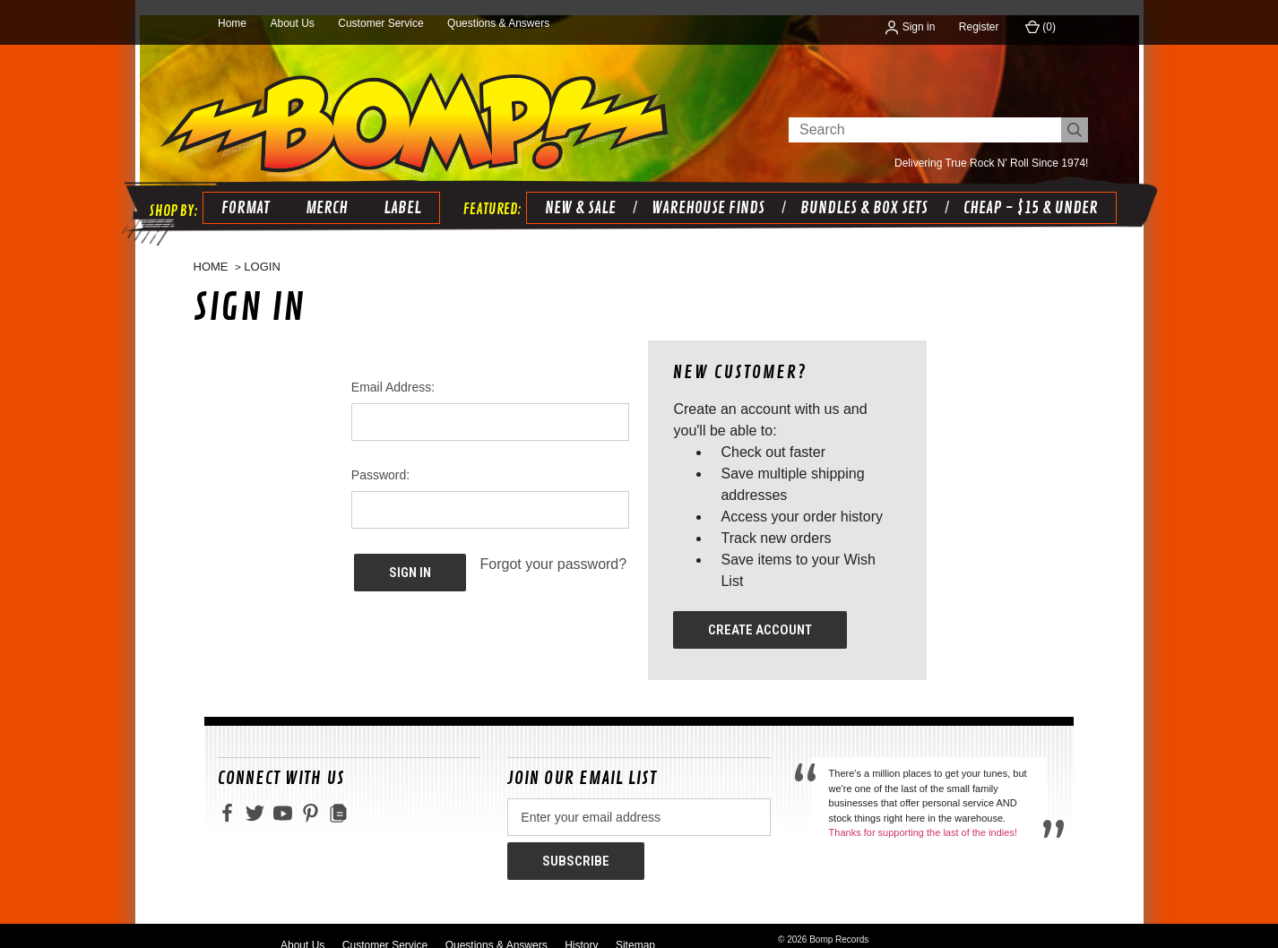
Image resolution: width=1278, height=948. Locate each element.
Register (979, 27)
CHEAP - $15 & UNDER (1026, 193)
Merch (322, 193)
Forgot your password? (553, 549)
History (581, 924)
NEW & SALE (575, 193)
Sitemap (635, 924)
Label (398, 193)
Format (241, 193)
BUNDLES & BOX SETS (859, 193)
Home (232, 23)
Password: (380, 460)
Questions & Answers (498, 23)
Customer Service (380, 23)
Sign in (910, 27)
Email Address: (393, 373)
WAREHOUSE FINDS (703, 193)
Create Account (760, 616)
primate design (864, 932)
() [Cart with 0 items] (1040, 27)
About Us (292, 23)
